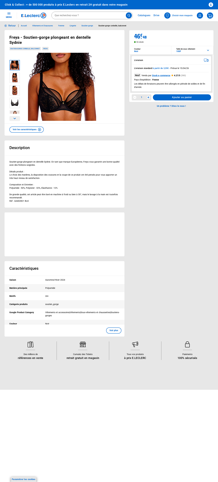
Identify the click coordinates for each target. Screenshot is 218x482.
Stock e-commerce (161, 75)
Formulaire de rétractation (185, 446)
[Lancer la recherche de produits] (129, 15)
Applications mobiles (56, 441)
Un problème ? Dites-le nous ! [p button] (171, 106)
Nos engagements (97, 426)
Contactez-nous (137, 430)
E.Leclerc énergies (55, 418)
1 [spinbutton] (141, 97)
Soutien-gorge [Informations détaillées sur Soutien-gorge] (87, 26)
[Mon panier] (210, 15)
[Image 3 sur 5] (15, 90)
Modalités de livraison (182, 439)
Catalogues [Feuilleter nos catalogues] (144, 15)
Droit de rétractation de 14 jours (187, 442)
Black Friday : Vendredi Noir (60, 465)
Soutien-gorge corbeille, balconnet (25, 48)
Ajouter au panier (182, 97)
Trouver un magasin (98, 449)
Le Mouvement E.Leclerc (100, 418)
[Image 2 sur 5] (15, 78)
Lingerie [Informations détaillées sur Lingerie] (73, 26)
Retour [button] (12, 25)
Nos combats (94, 422)
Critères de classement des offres (188, 474)
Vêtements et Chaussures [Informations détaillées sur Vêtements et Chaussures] (42, 26)
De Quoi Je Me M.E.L (98, 437)
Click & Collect (53, 414)
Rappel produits (179, 462)
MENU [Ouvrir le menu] (9, 15)
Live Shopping (12, 430)
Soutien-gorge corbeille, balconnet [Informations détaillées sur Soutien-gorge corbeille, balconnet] (112, 26)
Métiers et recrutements (100, 434)
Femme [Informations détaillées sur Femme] (61, 26)
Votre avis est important (58, 445)
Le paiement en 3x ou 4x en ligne (62, 457)
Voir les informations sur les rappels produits (105, 394)
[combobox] (92, 15)
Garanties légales (180, 450)
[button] (26, 130)
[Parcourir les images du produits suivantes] (14, 118)
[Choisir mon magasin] (178, 15)
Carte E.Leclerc (12, 418)
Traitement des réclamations (186, 454)
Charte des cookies (181, 435)
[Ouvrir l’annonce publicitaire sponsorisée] (64, 234)
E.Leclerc (57, 453)
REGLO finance (53, 422)
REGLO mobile (53, 426)
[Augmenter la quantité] (148, 97)
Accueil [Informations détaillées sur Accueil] (24, 26)
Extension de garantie (57, 430)
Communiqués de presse (100, 445)
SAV (132, 426)
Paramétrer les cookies (23, 479)
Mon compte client (139, 414)
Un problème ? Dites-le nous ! (144, 437)
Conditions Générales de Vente (187, 419)
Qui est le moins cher (98, 441)
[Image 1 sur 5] (15, 65)
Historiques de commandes (143, 418)
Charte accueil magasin (58, 461)
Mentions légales (180, 423)
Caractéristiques (23, 268)
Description (19, 148)
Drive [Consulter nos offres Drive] (157, 15)
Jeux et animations (14, 426)
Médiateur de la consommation (145, 434)
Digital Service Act (180, 458)
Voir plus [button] (113, 330)
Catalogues (10, 414)
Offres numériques (55, 449)
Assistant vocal (54, 437)
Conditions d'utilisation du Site (186, 427)
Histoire (92, 414)
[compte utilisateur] (200, 15)
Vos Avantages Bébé (15, 422)
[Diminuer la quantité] (134, 97)
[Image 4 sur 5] (15, 103)
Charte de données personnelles (187, 431)
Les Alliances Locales (98, 430)
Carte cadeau (53, 434)
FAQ (132, 422)
